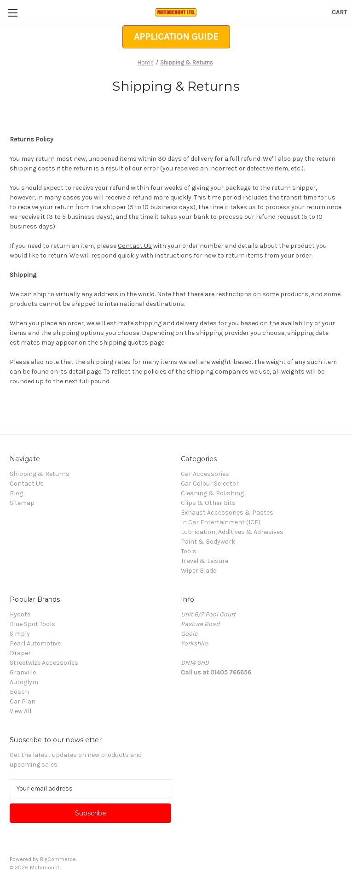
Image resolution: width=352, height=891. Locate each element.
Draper (20, 653)
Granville (23, 672)
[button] (176, 36)
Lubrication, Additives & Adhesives (232, 532)
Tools (188, 551)
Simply (20, 634)
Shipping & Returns (39, 474)
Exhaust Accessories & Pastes (227, 512)
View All (20, 711)
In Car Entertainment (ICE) (220, 522)
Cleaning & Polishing (212, 493)
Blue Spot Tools (32, 624)
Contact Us (135, 246)
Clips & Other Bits (208, 503)
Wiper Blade (198, 570)
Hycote (20, 614)
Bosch (19, 692)
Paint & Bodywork (208, 541)
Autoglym (24, 682)
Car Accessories (205, 474)
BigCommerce (58, 859)
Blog (16, 493)
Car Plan (22, 701)
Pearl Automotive (35, 643)
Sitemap (22, 503)
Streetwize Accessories (44, 663)
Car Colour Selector (210, 483)
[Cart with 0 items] (339, 12)
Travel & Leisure (204, 561)
